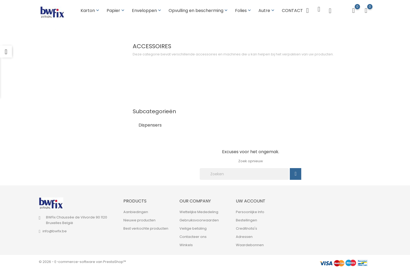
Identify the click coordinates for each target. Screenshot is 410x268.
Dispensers (150, 124)
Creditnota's (246, 227)
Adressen (244, 236)
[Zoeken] (244, 173)
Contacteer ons (193, 236)
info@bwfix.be (55, 230)
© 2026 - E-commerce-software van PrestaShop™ (82, 261)
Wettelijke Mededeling (198, 211)
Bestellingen (246, 219)
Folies (243, 10)
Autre (266, 10)
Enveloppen (147, 10)
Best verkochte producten (145, 227)
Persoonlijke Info (250, 211)
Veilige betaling (193, 227)
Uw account (250, 200)
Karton (90, 10)
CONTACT (292, 10)
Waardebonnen (250, 244)
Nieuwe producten (139, 219)
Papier (116, 10)
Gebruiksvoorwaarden (199, 219)
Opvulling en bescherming (199, 10)
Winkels (186, 244)
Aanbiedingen (135, 211)
